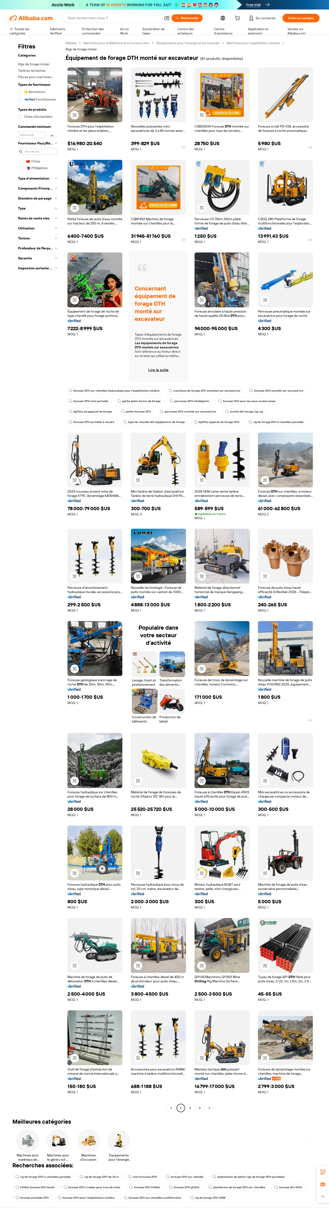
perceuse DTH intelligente (189, 401)
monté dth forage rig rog (244, 412)
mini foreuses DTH (142, 1177)
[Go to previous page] (171, 1108)
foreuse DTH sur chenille (184, 1177)
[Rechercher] (187, 18)
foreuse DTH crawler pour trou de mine (91, 1187)
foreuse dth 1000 (288, 1187)
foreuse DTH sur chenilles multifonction (152, 1198)
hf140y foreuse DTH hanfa (34, 1187)
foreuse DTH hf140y (144, 1187)
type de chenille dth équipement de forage (154, 422)
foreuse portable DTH (32, 1198)
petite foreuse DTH (136, 412)
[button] (167, 18)
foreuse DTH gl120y (184, 1187)
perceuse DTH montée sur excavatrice (188, 412)
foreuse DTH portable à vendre (91, 422)
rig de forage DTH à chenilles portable (276, 422)
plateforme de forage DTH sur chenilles (236, 1187)
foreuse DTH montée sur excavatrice (276, 391)
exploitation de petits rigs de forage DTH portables (248, 1177)
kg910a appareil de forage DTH (216, 422)
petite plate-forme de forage (139, 401)
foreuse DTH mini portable (88, 401)
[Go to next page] (209, 1108)
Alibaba (71, 43)
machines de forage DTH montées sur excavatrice (204, 391)
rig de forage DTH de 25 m (99, 1177)
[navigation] (36, 576)
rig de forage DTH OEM (207, 1198)
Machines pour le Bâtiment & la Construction (116, 43)
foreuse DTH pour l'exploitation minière (86, 1198)
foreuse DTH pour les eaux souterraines (247, 401)
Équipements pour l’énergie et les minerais (188, 43)
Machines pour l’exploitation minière (253, 43)
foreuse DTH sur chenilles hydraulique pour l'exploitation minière (114, 391)
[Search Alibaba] (114, 18)
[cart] (238, 19)
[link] (323, 1172)
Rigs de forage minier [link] (81, 49)
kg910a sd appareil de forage (90, 412)
